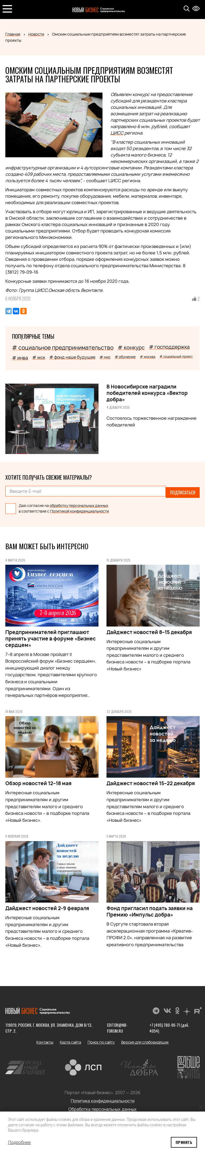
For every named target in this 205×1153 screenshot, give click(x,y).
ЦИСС (117, 133)
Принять (184, 1142)
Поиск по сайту (101, 1039)
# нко (105, 357)
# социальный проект (176, 356)
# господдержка (169, 347)
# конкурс (131, 347)
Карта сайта (70, 1039)
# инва (20, 358)
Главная (12, 34)
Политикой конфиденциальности (79, 508)
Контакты (44, 1039)
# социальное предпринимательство (62, 347)
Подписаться (182, 491)
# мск (38, 357)
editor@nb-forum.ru (117, 1025)
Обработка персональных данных (102, 1107)
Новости (36, 34)
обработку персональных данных (79, 503)
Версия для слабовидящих (145, 1039)
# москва (147, 356)
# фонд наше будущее (72, 357)
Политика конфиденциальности (103, 1098)
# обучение (125, 356)
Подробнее (19, 1142)
